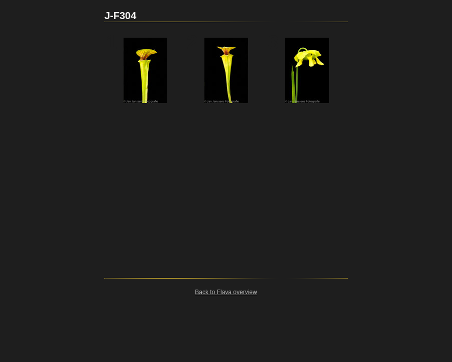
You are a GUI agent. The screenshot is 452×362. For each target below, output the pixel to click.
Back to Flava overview (226, 292)
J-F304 (120, 15)
